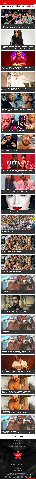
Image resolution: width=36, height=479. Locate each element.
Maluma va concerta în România (9, 431)
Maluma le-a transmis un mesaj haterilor (11, 251)
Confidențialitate (31, 478)
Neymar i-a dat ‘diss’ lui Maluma (9, 150)
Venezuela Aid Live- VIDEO (8, 231)
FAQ (18, 471)
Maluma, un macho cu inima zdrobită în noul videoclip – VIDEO (16, 371)
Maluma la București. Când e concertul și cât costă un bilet (16, 391)
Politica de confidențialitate (18, 464)
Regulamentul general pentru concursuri (18, 446)
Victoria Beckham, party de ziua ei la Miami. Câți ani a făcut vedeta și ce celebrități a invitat (16, 89)
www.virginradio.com (29, 474)
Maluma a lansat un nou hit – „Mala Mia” (11, 271)
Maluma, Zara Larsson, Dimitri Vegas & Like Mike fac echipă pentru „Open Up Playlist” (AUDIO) (16, 68)
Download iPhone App (18, 443)
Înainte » (20, 436)
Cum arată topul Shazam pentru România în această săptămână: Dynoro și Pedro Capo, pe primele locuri (17, 171)
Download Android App (18, 442)
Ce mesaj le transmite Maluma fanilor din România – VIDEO (16, 351)
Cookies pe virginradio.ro (18, 447)
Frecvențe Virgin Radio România (18, 444)
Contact (18, 462)
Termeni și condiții (18, 467)
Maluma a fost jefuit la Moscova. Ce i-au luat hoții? (14, 311)
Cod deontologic (18, 468)
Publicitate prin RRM (18, 470)
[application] (33, 2)
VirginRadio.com (18, 440)
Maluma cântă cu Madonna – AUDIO (10, 211)
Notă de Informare (18, 465)
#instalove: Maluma (6, 291)
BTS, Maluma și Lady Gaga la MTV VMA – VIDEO (13, 130)
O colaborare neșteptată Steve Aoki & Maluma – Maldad (15, 191)
